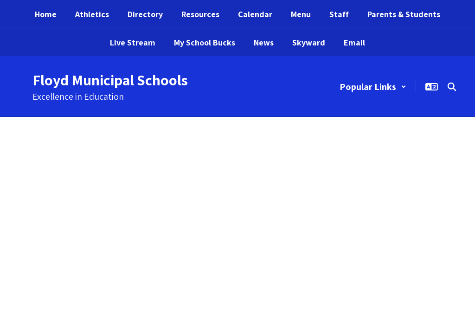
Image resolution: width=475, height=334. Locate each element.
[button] (373, 87)
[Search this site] (451, 86)
